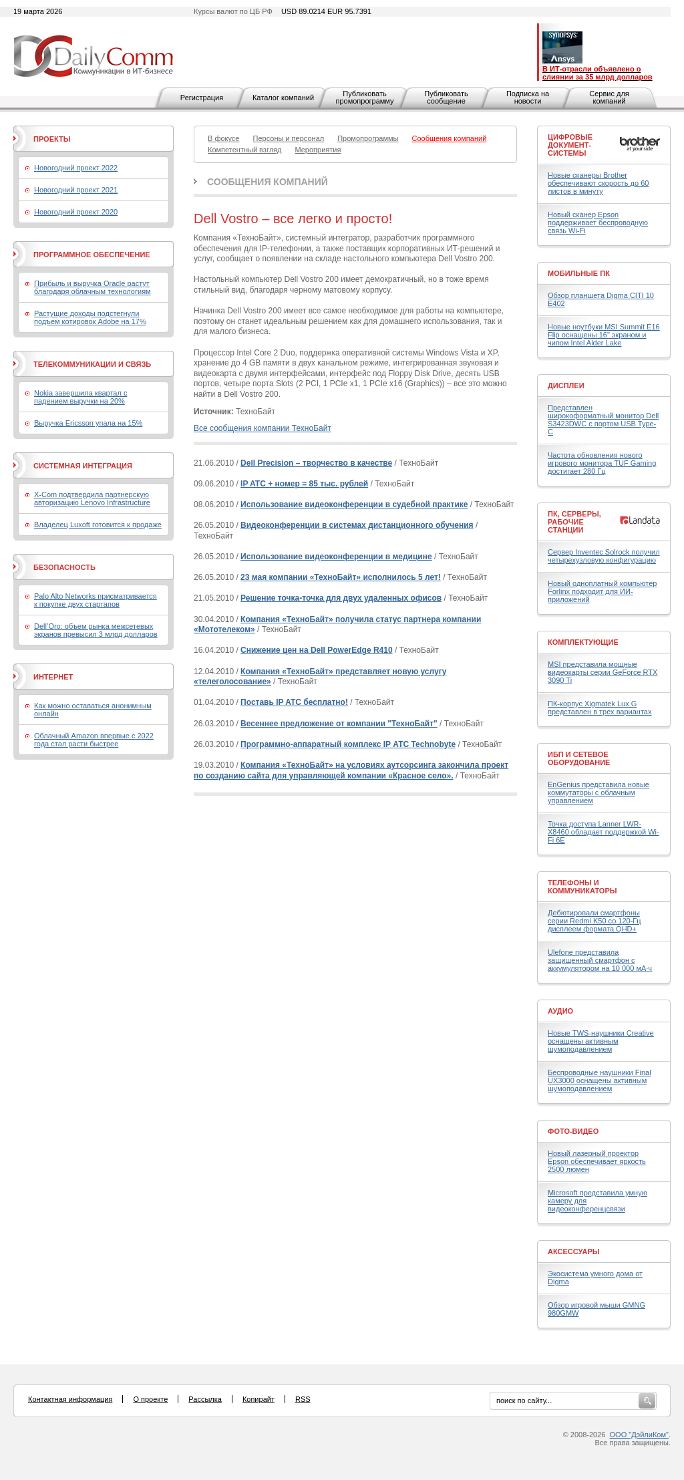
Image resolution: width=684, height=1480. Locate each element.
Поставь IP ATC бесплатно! (294, 702)
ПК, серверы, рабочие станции (574, 522)
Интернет (53, 677)
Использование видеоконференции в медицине (336, 556)
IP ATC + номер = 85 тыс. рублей (304, 483)
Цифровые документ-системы (570, 145)
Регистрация (201, 98)
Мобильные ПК (579, 273)
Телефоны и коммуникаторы (582, 887)
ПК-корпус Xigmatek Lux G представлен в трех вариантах (599, 708)
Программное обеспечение (91, 255)
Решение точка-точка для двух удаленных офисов (341, 598)
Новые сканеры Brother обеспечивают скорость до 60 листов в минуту (598, 183)
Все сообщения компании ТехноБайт (262, 428)
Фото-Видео (573, 1131)
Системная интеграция (82, 466)
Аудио (560, 1011)
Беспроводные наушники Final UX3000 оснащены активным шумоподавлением (599, 1080)
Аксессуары (574, 1251)
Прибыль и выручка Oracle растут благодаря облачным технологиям (92, 287)
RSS (303, 1399)
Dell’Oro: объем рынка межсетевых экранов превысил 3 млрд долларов (96, 630)
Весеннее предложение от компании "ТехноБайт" (339, 723)
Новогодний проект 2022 (76, 168)
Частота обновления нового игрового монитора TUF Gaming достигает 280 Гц (602, 463)
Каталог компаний (283, 98)
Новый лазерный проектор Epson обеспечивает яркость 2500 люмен (597, 1161)
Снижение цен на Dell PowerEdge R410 (316, 650)
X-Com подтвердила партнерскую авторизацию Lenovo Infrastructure (92, 498)
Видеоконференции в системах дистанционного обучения (356, 525)
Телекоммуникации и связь (92, 364)
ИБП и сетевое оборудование (579, 758)
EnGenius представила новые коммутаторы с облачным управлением (598, 792)
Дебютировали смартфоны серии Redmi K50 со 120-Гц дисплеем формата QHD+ (594, 921)
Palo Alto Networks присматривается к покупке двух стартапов (95, 600)
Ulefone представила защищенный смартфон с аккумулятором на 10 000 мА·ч (600, 960)
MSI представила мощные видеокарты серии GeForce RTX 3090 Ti (602, 672)
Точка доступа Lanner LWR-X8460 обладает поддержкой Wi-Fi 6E (603, 832)
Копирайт (258, 1399)
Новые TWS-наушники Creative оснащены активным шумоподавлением (601, 1041)
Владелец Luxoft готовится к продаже (98, 525)
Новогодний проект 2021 (76, 190)
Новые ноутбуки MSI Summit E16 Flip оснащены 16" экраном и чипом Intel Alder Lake (604, 335)
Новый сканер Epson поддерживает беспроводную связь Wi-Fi (598, 222)
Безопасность (64, 567)
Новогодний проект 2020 (76, 212)
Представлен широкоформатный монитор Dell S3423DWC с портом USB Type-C (603, 420)
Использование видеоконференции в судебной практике (354, 504)
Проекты (51, 139)
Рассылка (205, 1399)
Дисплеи (566, 386)
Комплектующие (583, 642)
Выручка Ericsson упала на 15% (88, 423)
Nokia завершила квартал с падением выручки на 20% (80, 397)
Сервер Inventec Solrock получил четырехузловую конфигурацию (604, 556)
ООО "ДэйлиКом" (639, 1435)
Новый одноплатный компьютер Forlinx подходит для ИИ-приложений (602, 591)
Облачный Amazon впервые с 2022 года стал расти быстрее (94, 740)
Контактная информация (70, 1399)
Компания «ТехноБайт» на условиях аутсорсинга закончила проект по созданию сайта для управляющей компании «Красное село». (351, 770)
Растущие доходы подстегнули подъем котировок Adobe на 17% (90, 317)
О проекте (150, 1399)
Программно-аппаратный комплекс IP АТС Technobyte (348, 744)
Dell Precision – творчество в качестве (316, 463)
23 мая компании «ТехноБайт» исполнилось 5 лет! (340, 577)
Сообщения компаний (267, 181)
